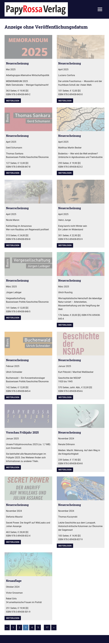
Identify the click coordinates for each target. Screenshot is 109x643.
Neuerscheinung (17, 63)
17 (47, 627)
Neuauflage (14, 581)
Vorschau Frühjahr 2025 (22, 432)
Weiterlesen (12, 101)
